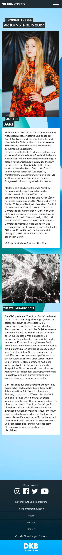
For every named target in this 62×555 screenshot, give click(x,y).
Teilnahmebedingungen (31, 508)
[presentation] (5, 278)
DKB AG (31, 529)
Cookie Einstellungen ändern (31, 536)
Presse (31, 515)
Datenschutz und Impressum (31, 501)
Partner (31, 522)
